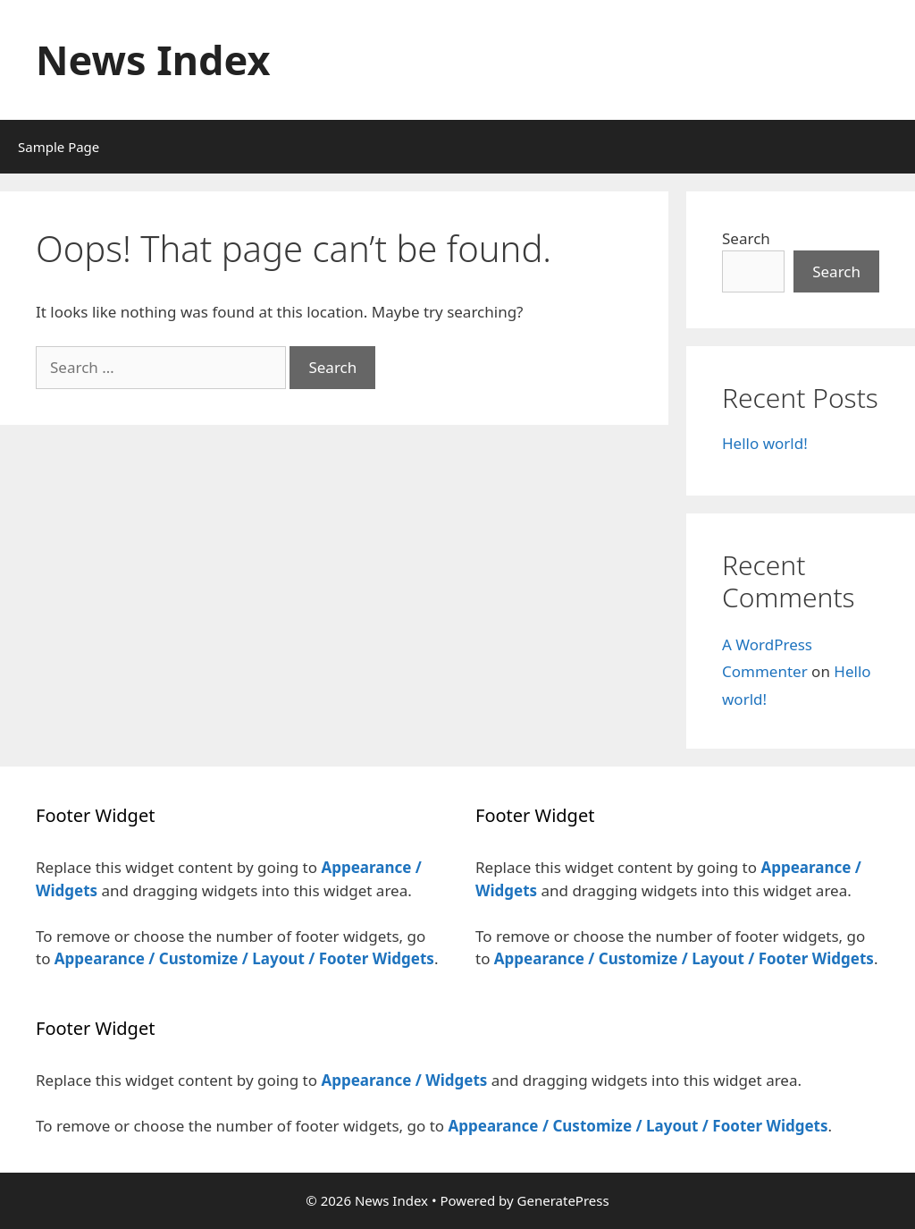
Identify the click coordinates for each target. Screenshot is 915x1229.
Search (746, 238)
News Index (153, 59)
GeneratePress (563, 1200)
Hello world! (765, 443)
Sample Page (58, 147)
